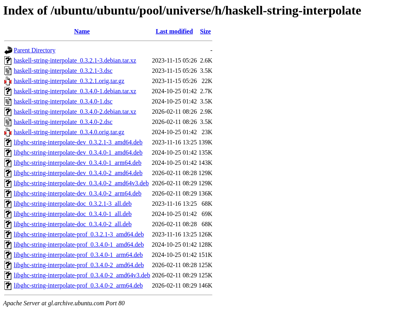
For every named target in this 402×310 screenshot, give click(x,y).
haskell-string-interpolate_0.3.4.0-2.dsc (63, 121)
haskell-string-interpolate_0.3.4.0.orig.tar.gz (69, 132)
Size (205, 31)
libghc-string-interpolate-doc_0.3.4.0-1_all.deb (73, 213)
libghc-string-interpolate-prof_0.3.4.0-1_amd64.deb (79, 244)
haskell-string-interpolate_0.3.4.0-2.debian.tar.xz (75, 111)
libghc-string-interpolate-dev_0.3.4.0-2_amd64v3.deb (81, 183)
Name (82, 31)
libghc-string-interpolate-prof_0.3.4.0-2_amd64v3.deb (82, 275)
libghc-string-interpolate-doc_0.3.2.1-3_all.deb (73, 203)
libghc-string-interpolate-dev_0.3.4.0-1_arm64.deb (77, 162)
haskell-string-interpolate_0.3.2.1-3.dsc (63, 70)
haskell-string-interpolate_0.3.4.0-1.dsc (63, 101)
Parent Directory (34, 50)
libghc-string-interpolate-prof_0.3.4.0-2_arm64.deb (78, 285)
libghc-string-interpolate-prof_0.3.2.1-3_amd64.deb (79, 234)
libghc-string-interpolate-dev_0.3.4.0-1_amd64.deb (78, 152)
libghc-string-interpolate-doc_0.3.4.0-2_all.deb (73, 224)
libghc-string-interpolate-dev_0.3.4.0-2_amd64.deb (78, 173)
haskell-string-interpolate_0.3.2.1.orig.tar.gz (69, 81)
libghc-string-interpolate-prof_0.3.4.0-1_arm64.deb (78, 254)
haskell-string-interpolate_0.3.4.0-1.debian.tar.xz (75, 91)
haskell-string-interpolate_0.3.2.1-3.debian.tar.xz (75, 60)
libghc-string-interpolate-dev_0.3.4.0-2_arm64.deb (77, 193)
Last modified (174, 31)
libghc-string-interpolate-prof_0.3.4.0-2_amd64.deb (79, 265)
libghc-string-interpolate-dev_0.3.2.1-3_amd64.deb (78, 142)
